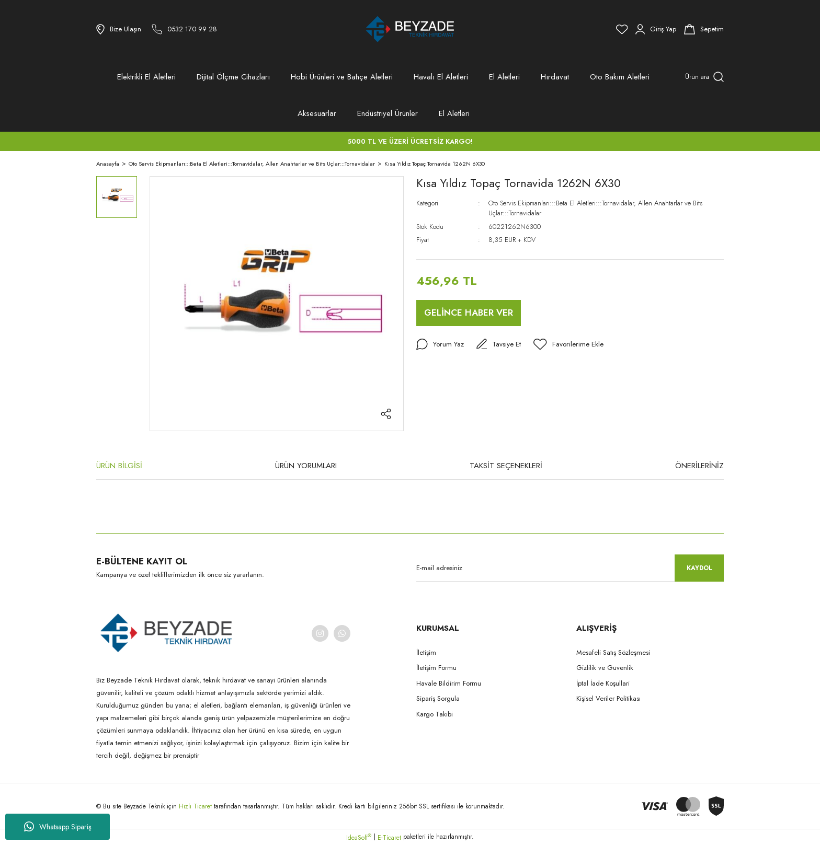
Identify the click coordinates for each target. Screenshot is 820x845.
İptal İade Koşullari (603, 683)
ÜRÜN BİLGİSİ (119, 465)
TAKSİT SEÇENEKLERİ (506, 465)
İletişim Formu (436, 668)
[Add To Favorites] (569, 344)
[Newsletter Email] (570, 568)
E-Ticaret (389, 837)
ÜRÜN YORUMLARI (306, 465)
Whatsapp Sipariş (58, 826)
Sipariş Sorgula (438, 698)
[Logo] (410, 29)
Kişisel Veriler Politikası (608, 698)
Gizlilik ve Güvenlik (604, 668)
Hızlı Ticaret (196, 806)
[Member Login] (655, 29)
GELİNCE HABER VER (468, 312)
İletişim (426, 652)
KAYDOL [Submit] (699, 568)
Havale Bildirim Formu (448, 683)
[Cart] (704, 29)
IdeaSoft (358, 837)
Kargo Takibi (434, 714)
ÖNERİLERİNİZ (699, 465)
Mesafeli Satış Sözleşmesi (613, 652)
